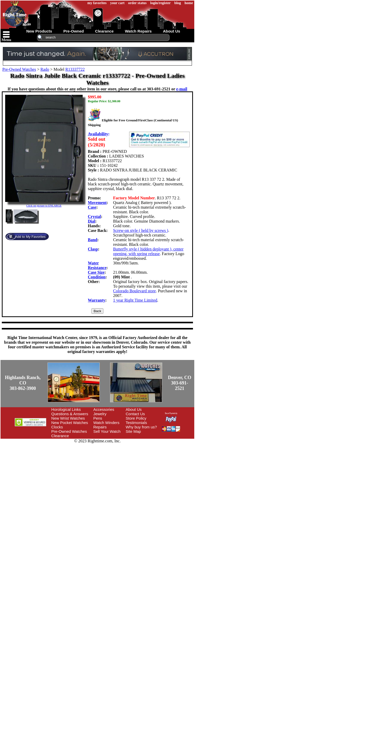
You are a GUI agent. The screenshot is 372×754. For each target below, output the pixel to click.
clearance (104, 31)
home (188, 3)
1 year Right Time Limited (135, 300)
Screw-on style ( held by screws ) (140, 230)
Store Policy (136, 418)
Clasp (93, 249)
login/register (160, 3)
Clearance (60, 436)
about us (171, 31)
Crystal (94, 216)
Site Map (133, 431)
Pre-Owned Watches (19, 69)
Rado (44, 69)
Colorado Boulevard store (134, 291)
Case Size (96, 272)
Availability (98, 134)
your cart (117, 3)
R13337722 (75, 69)
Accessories (103, 409)
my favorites (96, 3)
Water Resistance (97, 265)
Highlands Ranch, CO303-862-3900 (23, 383)
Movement (97, 202)
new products (39, 31)
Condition (96, 277)
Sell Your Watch (106, 431)
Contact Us (135, 414)
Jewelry (99, 414)
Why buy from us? (141, 427)
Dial (91, 221)
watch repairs (138, 31)
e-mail (181, 89)
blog (177, 3)
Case (92, 207)
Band (92, 240)
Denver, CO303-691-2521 (179, 383)
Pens (97, 418)
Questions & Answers (69, 414)
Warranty (96, 300)
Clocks (57, 427)
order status (137, 3)
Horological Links (66, 409)
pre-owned (73, 31)
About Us (134, 409)
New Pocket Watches (69, 422)
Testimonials (136, 422)
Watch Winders (106, 422)
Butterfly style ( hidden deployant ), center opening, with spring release (148, 251)
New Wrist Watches (68, 418)
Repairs (100, 427)
